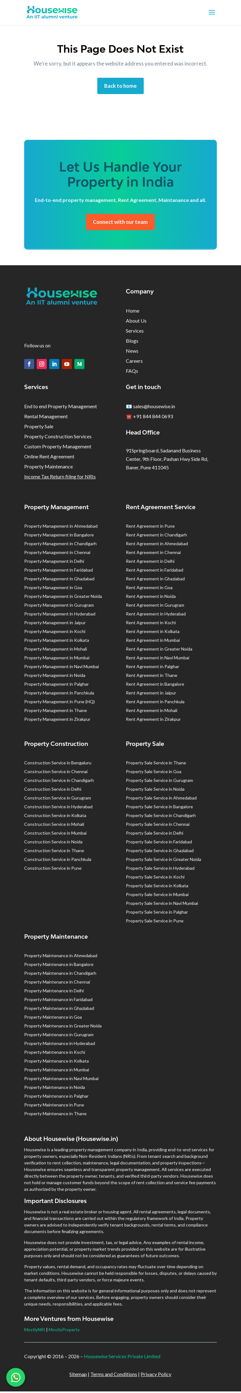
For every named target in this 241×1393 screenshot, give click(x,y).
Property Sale (38, 428)
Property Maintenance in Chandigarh (60, 974)
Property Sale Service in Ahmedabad (161, 799)
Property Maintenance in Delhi (54, 992)
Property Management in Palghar (56, 685)
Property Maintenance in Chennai (57, 983)
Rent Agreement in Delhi (150, 562)
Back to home (120, 86)
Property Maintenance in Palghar (56, 1097)
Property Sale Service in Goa (153, 773)
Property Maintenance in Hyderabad (59, 1044)
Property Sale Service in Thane (156, 764)
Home (132, 312)
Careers (134, 362)
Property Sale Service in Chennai (158, 825)
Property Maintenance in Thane (55, 1115)
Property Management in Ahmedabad (61, 527)
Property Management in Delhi (54, 562)
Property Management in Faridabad (58, 571)
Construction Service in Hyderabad (58, 808)
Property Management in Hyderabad (59, 615)
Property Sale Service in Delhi (154, 834)
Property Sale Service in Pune (155, 922)
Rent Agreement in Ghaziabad (155, 580)
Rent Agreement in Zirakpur (153, 720)
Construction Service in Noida (53, 843)
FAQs (132, 372)
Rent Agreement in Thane (151, 676)
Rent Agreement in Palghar (152, 668)
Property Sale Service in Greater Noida (163, 860)
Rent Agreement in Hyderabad (156, 615)
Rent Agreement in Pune (150, 527)
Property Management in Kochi (54, 633)
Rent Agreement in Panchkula (155, 703)
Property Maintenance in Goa (53, 1018)
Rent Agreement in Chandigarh (156, 536)
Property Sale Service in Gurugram (159, 781)
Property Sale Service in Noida (155, 790)
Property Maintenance (48, 468)
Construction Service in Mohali (54, 825)
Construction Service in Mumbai (55, 834)
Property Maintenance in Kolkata (56, 1062)
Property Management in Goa (53, 589)
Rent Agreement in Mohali (151, 712)
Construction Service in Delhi (52, 790)
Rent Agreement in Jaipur (151, 694)
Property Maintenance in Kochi (54, 1053)
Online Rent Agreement (49, 458)
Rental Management (46, 418)
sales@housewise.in (154, 408)
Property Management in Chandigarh (60, 545)
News (132, 352)
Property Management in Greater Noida (63, 597)
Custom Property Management (57, 448)
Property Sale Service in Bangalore (159, 808)
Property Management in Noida (54, 676)
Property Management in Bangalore (59, 536)
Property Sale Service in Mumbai (157, 896)
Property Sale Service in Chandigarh (161, 817)
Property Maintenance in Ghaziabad (59, 1009)
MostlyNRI (34, 1331)
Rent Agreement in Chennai (153, 554)
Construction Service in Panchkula (57, 860)
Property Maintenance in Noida (54, 1088)
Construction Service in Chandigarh (59, 781)
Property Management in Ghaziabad (59, 580)
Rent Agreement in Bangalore (155, 685)
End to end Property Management (60, 408)
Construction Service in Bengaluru (57, 764)
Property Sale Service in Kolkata (157, 887)
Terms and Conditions (113, 1376)
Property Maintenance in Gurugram (59, 1036)
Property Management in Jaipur (55, 624)
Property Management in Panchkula (59, 694)
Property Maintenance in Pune (54, 1106)
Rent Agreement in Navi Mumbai (157, 659)
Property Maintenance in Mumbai (56, 1071)
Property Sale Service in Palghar (157, 913)
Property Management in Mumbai (56, 659)
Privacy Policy (156, 1376)
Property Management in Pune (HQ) (59, 703)
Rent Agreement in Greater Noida (159, 650)
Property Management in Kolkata (56, 641)
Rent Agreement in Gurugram (155, 606)
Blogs (132, 342)
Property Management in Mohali (55, 650)
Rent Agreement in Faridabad (154, 571)
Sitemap (78, 1376)
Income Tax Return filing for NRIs (60, 478)
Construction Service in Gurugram (57, 799)
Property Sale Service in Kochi (155, 878)
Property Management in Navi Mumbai (61, 668)
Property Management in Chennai (57, 554)
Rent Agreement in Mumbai (153, 641)
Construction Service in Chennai (56, 773)
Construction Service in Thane (54, 852)
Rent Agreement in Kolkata (152, 633)
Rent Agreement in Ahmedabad (157, 545)
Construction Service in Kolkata (55, 817)
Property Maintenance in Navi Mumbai (61, 1080)
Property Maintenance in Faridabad (58, 1001)
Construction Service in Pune (53, 869)
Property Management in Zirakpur (57, 720)
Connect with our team (120, 222)
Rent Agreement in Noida (151, 597)
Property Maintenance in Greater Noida (63, 1027)
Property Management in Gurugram (59, 606)
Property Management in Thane (55, 712)
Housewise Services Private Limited (122, 1358)
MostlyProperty (64, 1331)
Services (135, 332)
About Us (136, 322)
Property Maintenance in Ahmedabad (60, 957)
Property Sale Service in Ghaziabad (160, 852)
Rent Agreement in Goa (149, 589)
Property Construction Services (58, 438)
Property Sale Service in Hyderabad (160, 869)
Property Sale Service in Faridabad (159, 843)
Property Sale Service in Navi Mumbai (162, 904)
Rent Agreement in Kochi (151, 624)
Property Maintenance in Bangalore (59, 965)
